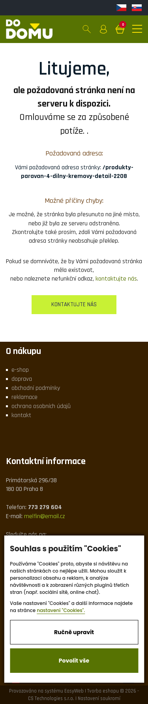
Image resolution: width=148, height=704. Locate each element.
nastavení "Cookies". (61, 610)
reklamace (24, 397)
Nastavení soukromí (99, 698)
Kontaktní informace (46, 461)
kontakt (21, 415)
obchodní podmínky (35, 388)
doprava (21, 379)
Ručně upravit (74, 632)
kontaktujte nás (116, 279)
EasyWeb (74, 691)
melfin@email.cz (44, 516)
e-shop (20, 370)
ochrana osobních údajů (41, 406)
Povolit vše (74, 661)
